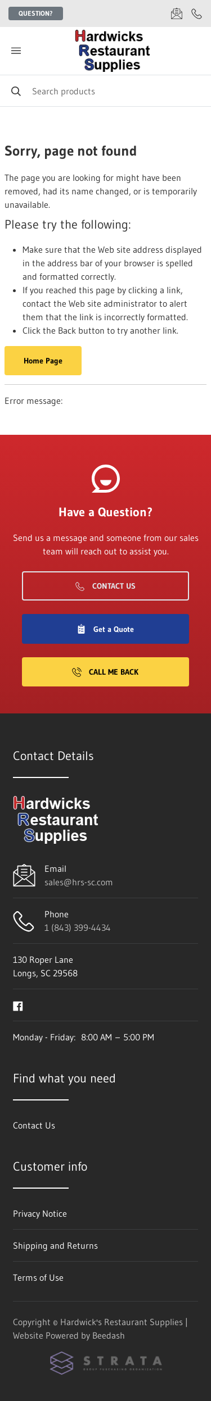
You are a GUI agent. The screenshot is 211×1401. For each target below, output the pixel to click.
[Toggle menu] (16, 51)
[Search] (105, 90)
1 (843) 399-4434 (77, 927)
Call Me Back (105, 672)
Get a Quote (105, 629)
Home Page (43, 361)
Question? (36, 13)
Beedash (108, 1335)
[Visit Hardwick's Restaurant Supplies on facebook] (18, 1005)
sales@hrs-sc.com (78, 882)
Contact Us (105, 586)
